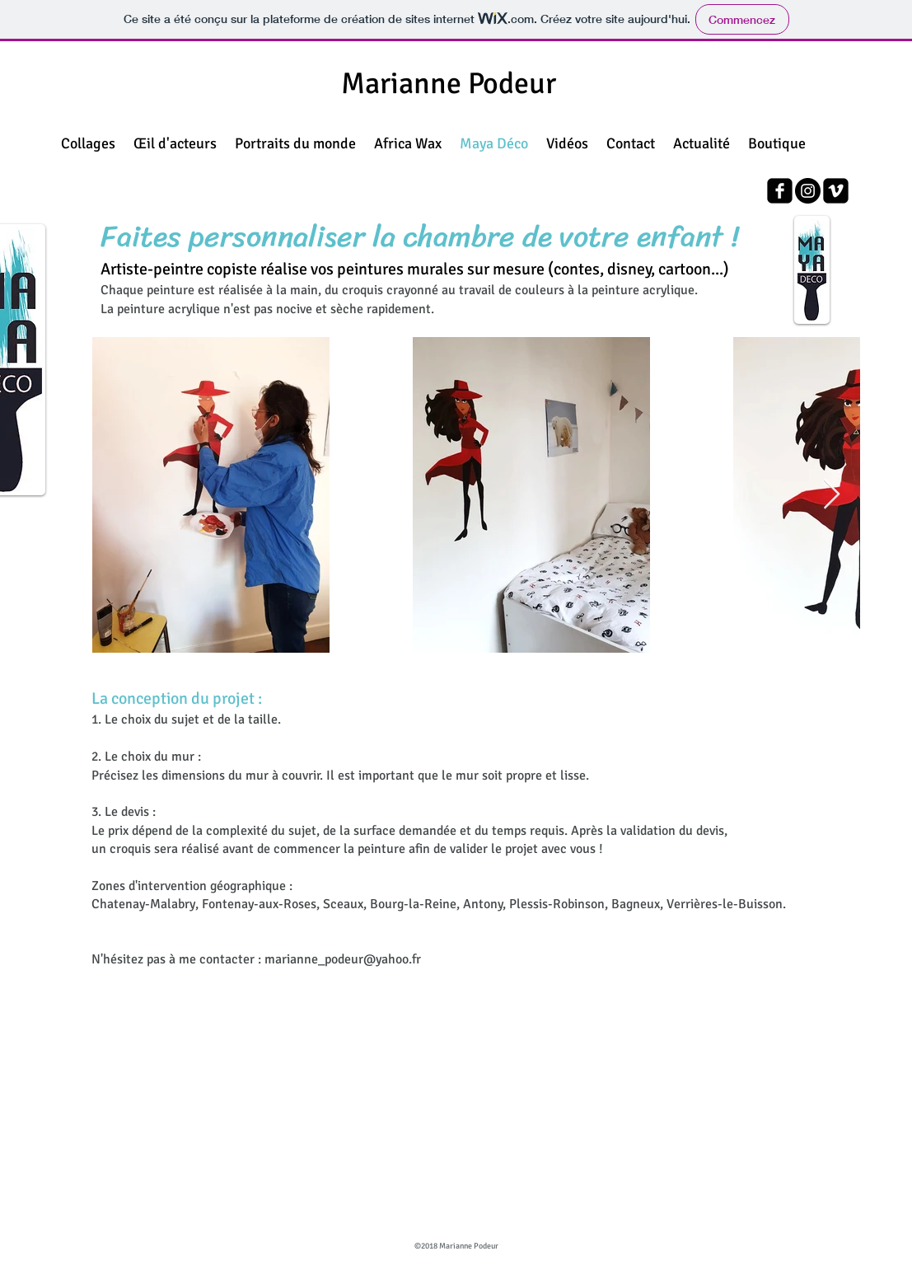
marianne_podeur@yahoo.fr (342, 959)
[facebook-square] (780, 191)
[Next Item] (831, 495)
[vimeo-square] (836, 191)
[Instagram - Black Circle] (808, 191)
